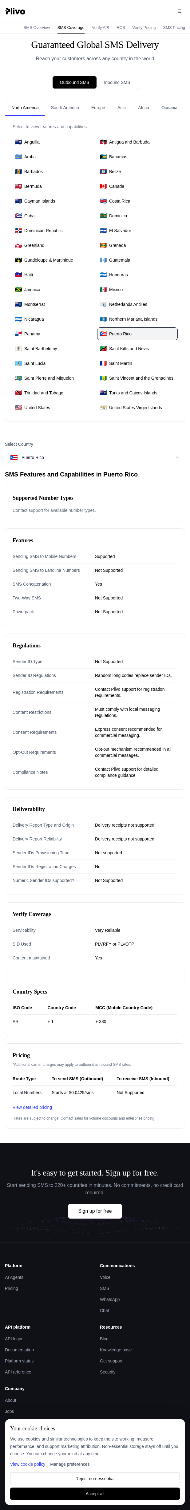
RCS (121, 27)
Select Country (19, 444)
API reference (18, 1372)
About (10, 1400)
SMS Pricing (174, 27)
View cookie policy (27, 1464)
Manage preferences (69, 1464)
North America (25, 107)
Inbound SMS (117, 82)
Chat (104, 1310)
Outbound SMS (74, 82)
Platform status (19, 1360)
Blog (104, 1338)
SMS (104, 1288)
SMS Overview (37, 27)
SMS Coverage (71, 27)
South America (65, 107)
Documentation (19, 1349)
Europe (98, 107)
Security (108, 1372)
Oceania (169, 107)
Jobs (9, 1411)
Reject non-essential (95, 1478)
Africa (143, 107)
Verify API (100, 27)
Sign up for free (95, 1211)
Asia (121, 107)
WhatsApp (110, 1299)
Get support (111, 1360)
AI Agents (14, 1277)
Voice (105, 1277)
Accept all (95, 1493)
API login (13, 1338)
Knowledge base (116, 1349)
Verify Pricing (144, 27)
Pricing (11, 1288)
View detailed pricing (32, 1107)
